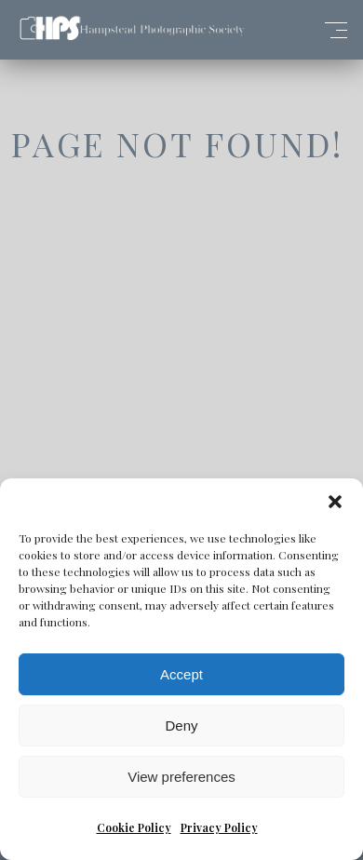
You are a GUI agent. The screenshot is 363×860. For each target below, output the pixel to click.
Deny (181, 725)
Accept (181, 674)
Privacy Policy (219, 827)
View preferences (181, 777)
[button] (335, 501)
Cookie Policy (134, 827)
